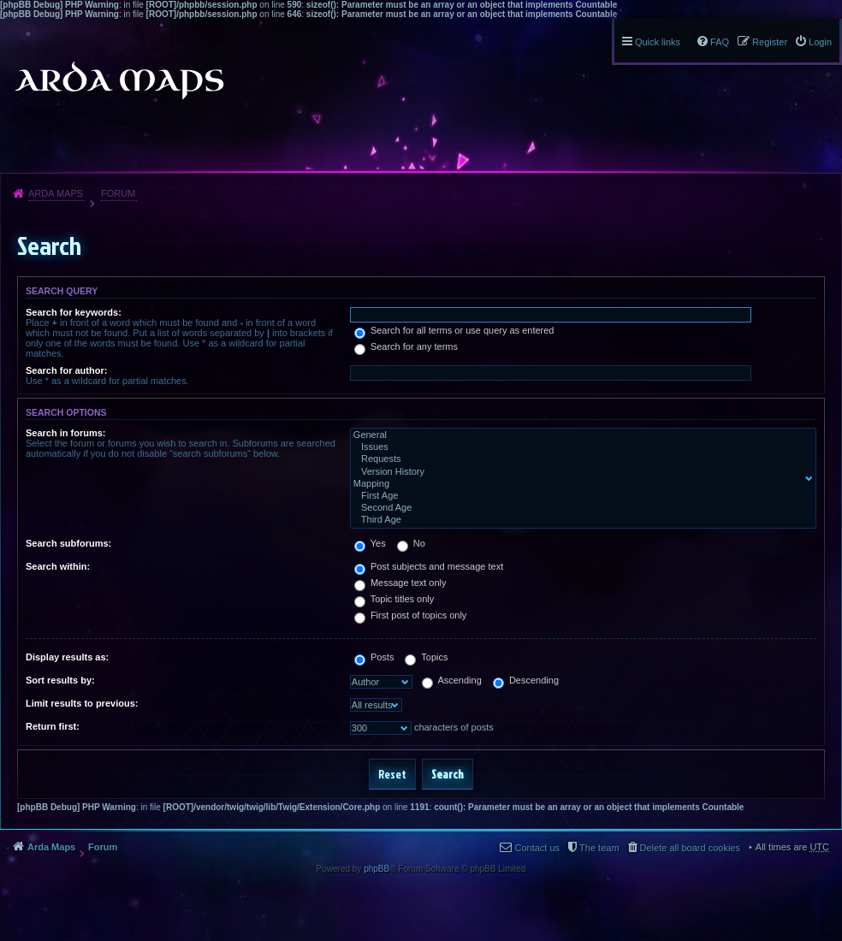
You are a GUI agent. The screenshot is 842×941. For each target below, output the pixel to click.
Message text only (400, 582)
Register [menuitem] (769, 42)
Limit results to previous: (82, 703)
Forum (118, 193)
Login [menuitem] (820, 42)
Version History (579, 472)
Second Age (579, 508)
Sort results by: (60, 680)
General (579, 435)
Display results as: (67, 657)
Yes (370, 543)
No (411, 543)
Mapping (579, 484)
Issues (579, 447)
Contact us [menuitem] (537, 848)
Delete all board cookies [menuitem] (690, 848)
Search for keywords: (74, 312)
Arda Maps (55, 193)
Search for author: (66, 370)
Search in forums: (66, 433)
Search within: (58, 566)
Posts (374, 657)
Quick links (657, 42)
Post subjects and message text (428, 566)
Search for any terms (406, 346)
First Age (579, 496)
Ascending (452, 680)
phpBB (376, 868)
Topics (426, 657)
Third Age (579, 520)
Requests (579, 459)
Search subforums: (68, 543)
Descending (526, 680)
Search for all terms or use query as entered (454, 330)
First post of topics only (410, 615)
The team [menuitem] (599, 848)
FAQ (719, 42)
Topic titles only (394, 599)
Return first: (53, 726)
